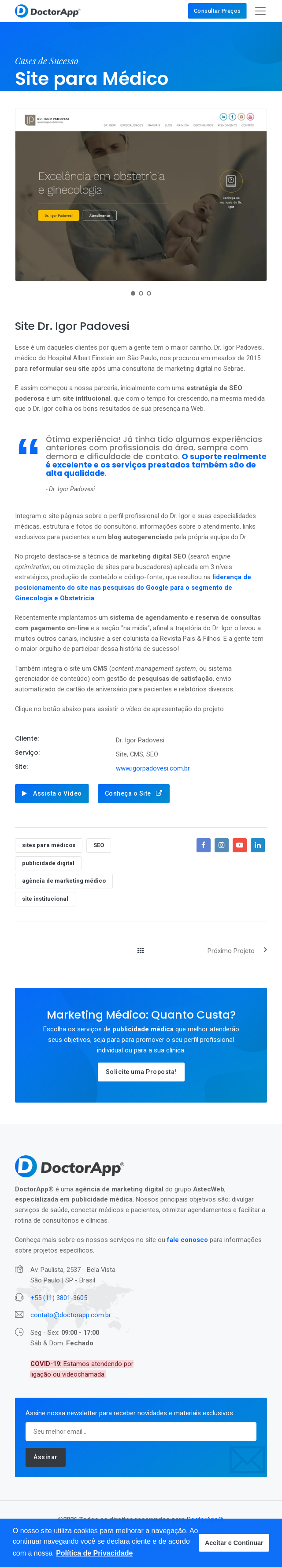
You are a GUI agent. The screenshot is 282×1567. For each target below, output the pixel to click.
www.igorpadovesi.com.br (153, 768)
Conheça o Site (134, 793)
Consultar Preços (217, 10)
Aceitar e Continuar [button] (234, 1542)
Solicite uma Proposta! (141, 1071)
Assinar (45, 1457)
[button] (94, 1553)
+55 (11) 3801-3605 (58, 1298)
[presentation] (30, 211)
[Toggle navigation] (260, 11)
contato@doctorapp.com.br (70, 1315)
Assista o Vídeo (52, 793)
